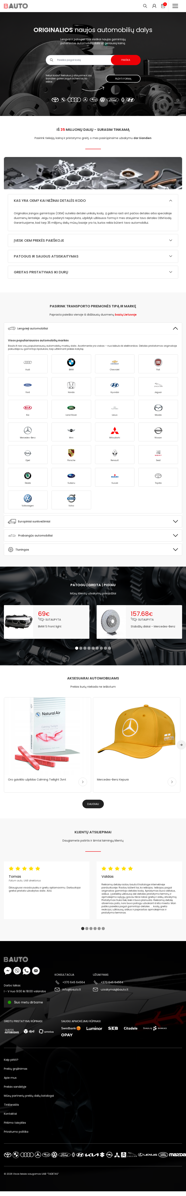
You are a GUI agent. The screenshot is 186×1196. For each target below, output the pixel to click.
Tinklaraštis (11, 1105)
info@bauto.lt (71, 989)
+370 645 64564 (73, 982)
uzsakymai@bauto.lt (114, 989)
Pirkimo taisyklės (15, 1123)
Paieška (125, 60)
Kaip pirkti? (11, 1060)
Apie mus (10, 1078)
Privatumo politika (16, 1132)
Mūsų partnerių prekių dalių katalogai (29, 1096)
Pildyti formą (123, 78)
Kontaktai (10, 1114)
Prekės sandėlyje (15, 1087)
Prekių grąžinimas (15, 1069)
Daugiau (93, 804)
